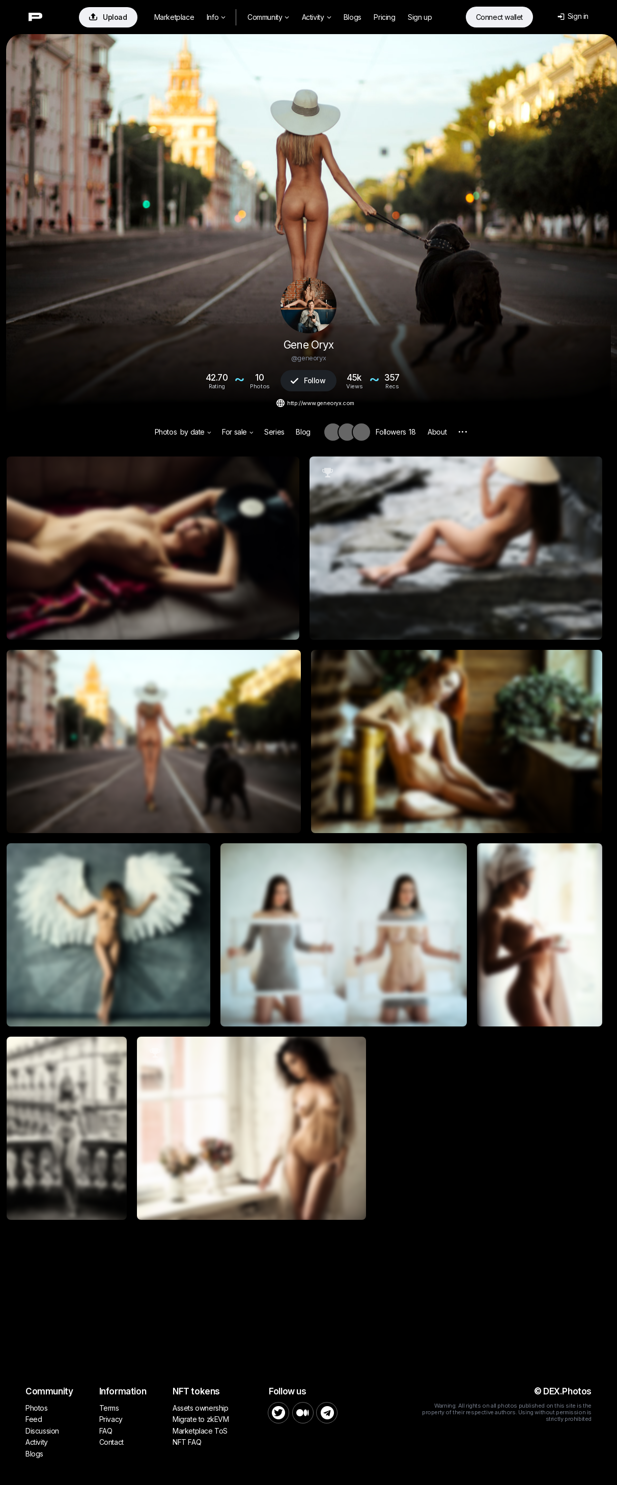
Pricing (384, 17)
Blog (303, 431)
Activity (316, 17)
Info (216, 17)
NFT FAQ (187, 1442)
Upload (108, 17)
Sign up (420, 17)
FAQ (106, 1430)
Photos (166, 431)
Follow (308, 380)
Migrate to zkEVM (201, 1419)
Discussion (42, 1430)
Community (268, 17)
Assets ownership (201, 1408)
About (437, 431)
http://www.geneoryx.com (320, 403)
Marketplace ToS (200, 1430)
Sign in (572, 16)
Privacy (111, 1419)
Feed (33, 1419)
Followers (395, 431)
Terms (109, 1408)
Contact (111, 1442)
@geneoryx (308, 358)
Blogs (352, 17)
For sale (237, 431)
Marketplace (174, 17)
